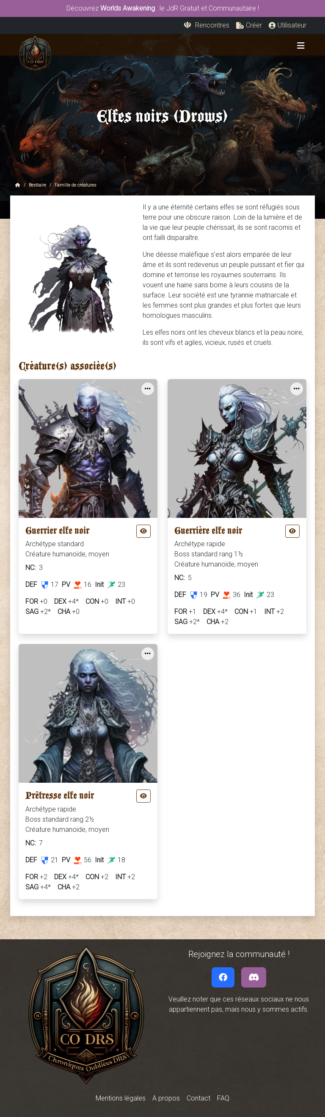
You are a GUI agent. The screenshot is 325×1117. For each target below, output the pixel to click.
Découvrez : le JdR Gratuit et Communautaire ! (162, 8)
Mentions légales (121, 1098)
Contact (198, 1098)
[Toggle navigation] (301, 46)
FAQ (223, 1098)
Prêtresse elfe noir (59, 797)
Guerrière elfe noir (208, 532)
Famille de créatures (75, 185)
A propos (166, 1098)
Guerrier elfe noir (57, 532)
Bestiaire (37, 185)
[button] (249, 25)
